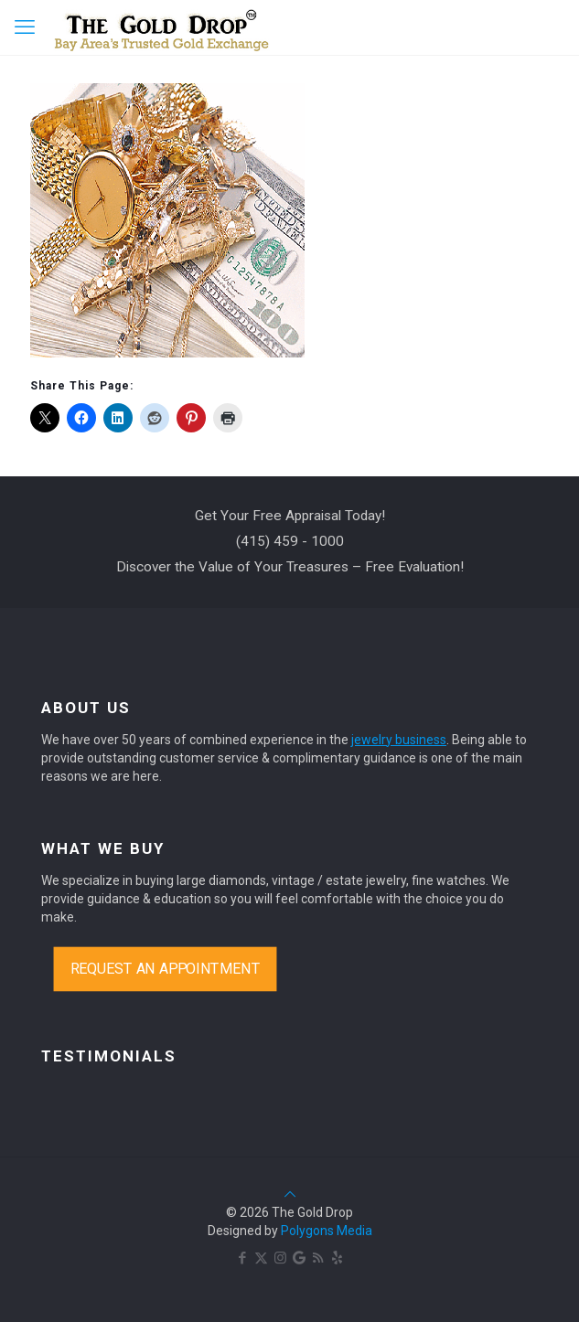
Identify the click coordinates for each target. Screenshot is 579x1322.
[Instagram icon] (280, 1258)
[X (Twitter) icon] (261, 1258)
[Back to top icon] (290, 1194)
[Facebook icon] (242, 1258)
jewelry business (398, 739)
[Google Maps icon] (299, 1258)
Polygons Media (326, 1230)
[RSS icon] (318, 1258)
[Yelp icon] (337, 1258)
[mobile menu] (24, 27)
